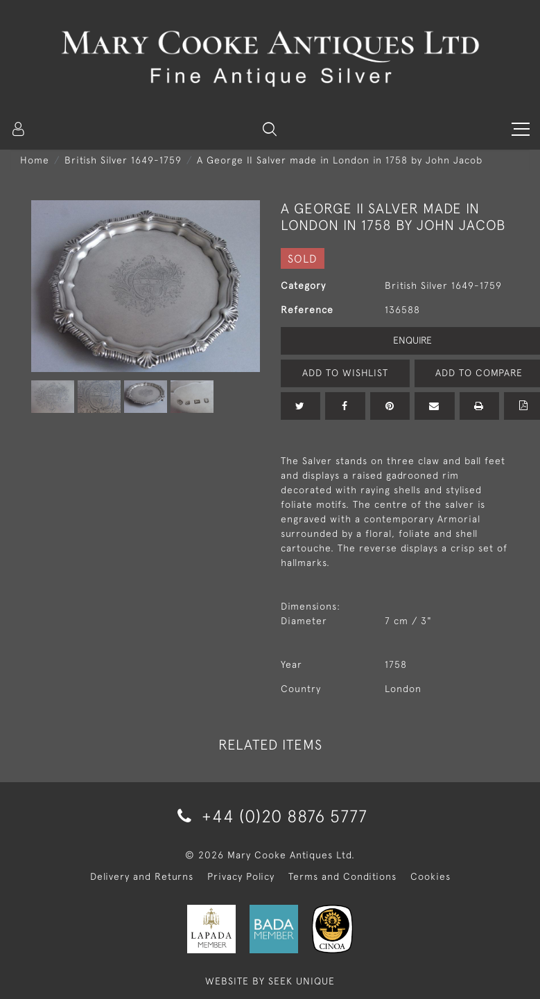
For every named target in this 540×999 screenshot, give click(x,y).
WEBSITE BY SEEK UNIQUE (270, 981)
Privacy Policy (241, 876)
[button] (269, 128)
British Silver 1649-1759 (123, 160)
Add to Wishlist (345, 372)
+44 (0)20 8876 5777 (270, 816)
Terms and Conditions (342, 876)
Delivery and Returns (141, 876)
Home (34, 160)
